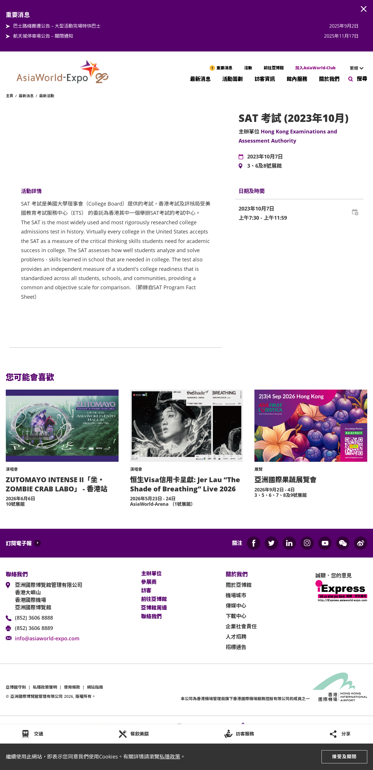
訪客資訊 (264, 78)
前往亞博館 (274, 67)
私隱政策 (169, 756)
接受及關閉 (344, 756)
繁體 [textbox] (354, 68)
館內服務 (297, 78)
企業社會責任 (241, 626)
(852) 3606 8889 (34, 628)
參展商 (149, 582)
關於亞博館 (239, 584)
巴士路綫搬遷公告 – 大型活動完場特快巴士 (57, 26)
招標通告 (236, 646)
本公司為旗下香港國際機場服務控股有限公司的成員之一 (245, 698)
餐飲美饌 (139, 734)
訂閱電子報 (19, 543)
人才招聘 (236, 636)
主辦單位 (151, 573)
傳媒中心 (236, 605)
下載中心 (236, 615)
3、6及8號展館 (264, 166)
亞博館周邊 (154, 608)
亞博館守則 (16, 687)
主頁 (9, 95)
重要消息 (224, 67)
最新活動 (46, 95)
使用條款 (72, 687)
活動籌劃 (232, 78)
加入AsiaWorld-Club (315, 67)
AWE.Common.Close (363, 9)
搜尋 (362, 78)
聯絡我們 (151, 616)
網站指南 (95, 687)
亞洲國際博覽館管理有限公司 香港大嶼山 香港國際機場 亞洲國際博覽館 (48, 596)
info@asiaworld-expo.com (47, 638)
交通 (38, 734)
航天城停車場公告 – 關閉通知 (43, 36)
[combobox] (354, 68)
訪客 (146, 590)
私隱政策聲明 (45, 687)
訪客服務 (245, 734)
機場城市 (236, 595)
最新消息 (200, 78)
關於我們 (329, 78)
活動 (248, 67)
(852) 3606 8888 (34, 617)
